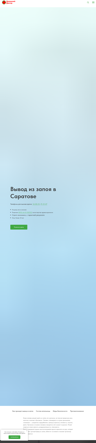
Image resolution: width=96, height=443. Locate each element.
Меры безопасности (60, 411)
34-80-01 (36, 204)
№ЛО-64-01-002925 (25, 212)
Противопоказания (77, 411)
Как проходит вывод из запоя (22, 411)
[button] (88, 2)
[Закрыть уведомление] (27, 431)
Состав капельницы (43, 411)
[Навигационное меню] (93, 2)
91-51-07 (44, 204)
